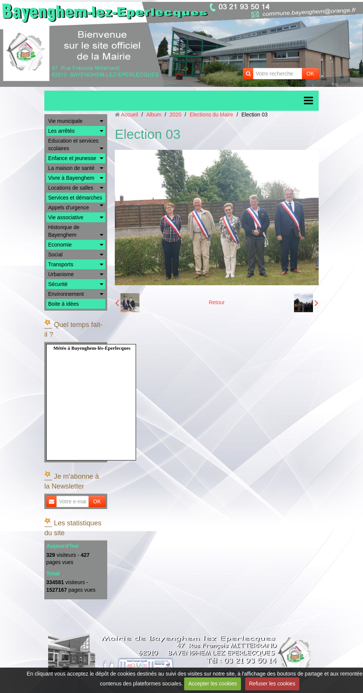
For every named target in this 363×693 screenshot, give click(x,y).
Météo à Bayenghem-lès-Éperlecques (92, 348)
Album (153, 115)
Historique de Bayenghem (64, 231)
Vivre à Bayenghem (71, 178)
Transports (60, 264)
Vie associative (65, 217)
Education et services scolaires (73, 144)
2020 (175, 115)
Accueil (129, 115)
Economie (60, 245)
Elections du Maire (211, 115)
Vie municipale (65, 121)
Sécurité (57, 284)
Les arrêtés (61, 131)
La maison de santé (71, 168)
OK (310, 74)
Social (55, 254)
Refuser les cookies (272, 683)
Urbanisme (61, 274)
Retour (217, 302)
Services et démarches (75, 198)
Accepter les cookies (212, 683)
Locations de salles (70, 188)
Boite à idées (63, 304)
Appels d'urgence (68, 207)
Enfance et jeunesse (72, 158)
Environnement (66, 294)
